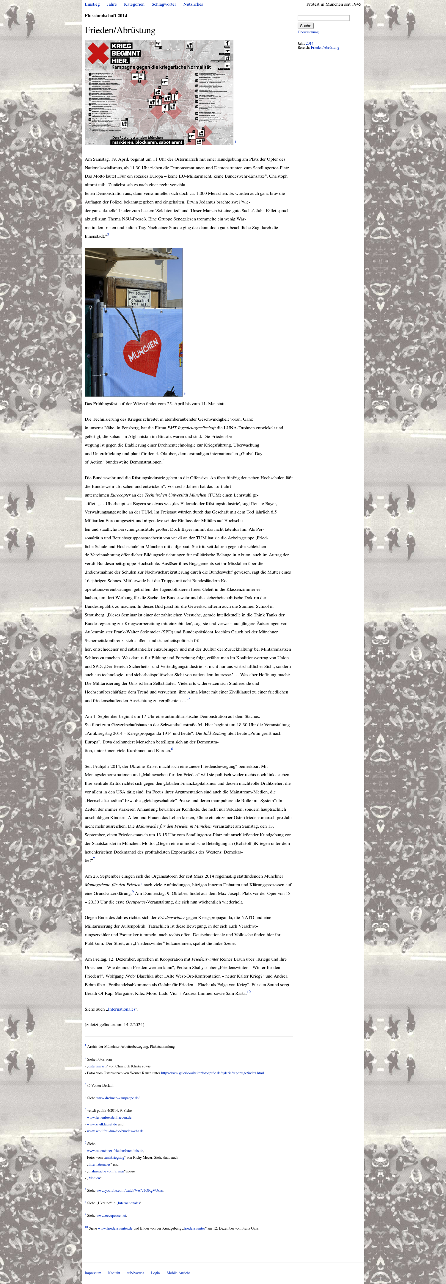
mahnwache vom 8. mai (106, 1171)
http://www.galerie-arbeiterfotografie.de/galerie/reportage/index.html (212, 1073)
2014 (310, 44)
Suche (305, 26)
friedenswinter (194, 1228)
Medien (94, 1178)
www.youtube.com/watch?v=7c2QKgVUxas (129, 1191)
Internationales (121, 1009)
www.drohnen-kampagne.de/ (117, 1098)
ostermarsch (98, 1066)
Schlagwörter (164, 4)
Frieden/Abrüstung (325, 48)
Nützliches (193, 4)
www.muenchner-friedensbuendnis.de (115, 1151)
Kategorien (134, 4)
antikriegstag (114, 1158)
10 (249, 992)
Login (155, 1273)
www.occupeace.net (111, 1216)
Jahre (112, 4)
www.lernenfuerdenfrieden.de (109, 1117)
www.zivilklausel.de (102, 1124)
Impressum (93, 1273)
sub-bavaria (135, 1273)
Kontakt (114, 1273)
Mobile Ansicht (178, 1273)
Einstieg (92, 4)
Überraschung (308, 32)
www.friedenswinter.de (115, 1228)
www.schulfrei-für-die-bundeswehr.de (115, 1131)
